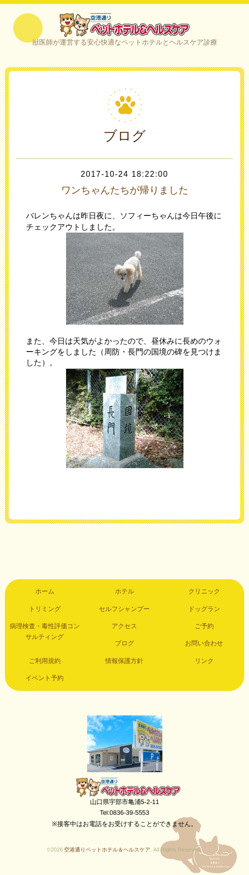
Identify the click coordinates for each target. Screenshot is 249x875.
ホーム (44, 591)
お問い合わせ (204, 643)
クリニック (204, 591)
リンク (204, 660)
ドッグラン (204, 609)
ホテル (124, 591)
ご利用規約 (45, 660)
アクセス (124, 626)
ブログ (124, 643)
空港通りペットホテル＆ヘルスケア (125, 787)
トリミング (45, 609)
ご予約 (204, 626)
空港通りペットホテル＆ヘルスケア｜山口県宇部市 (125, 24)
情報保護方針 (124, 660)
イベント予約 (44, 678)
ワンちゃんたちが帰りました (124, 190)
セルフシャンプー (124, 609)
